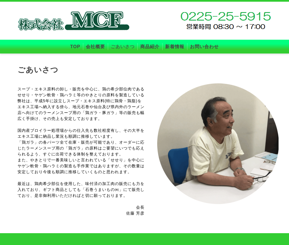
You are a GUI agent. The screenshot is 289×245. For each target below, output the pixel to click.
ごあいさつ (123, 46)
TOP (75, 46)
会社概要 (95, 46)
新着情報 (174, 46)
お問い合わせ (204, 46)
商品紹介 (149, 46)
